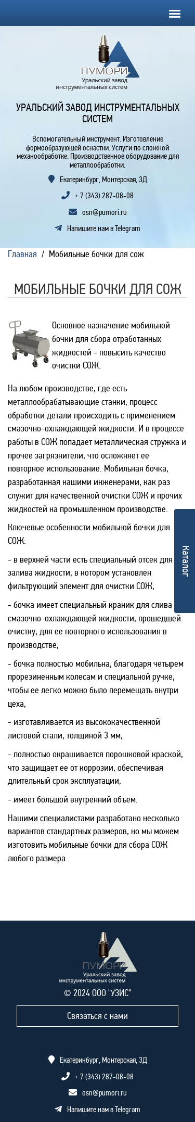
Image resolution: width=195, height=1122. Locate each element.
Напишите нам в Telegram (97, 228)
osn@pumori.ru (104, 212)
